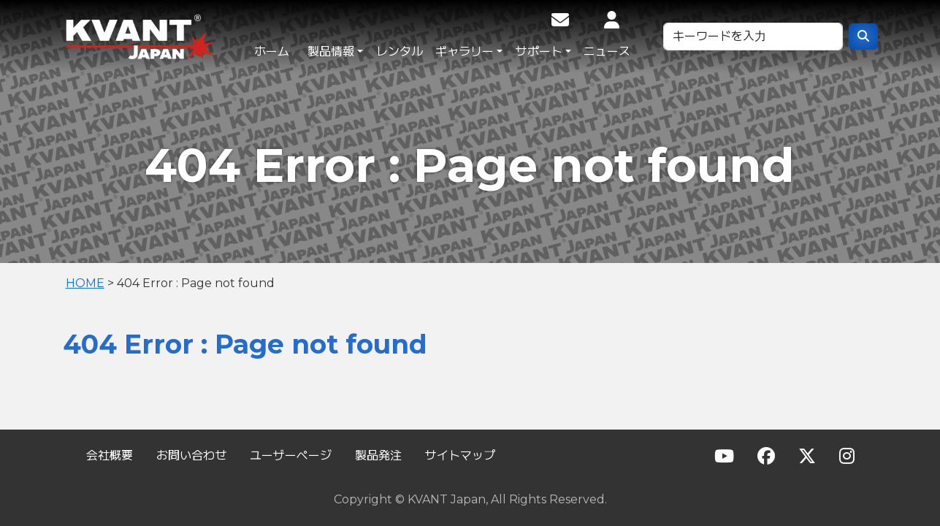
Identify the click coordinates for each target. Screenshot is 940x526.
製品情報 (330, 51)
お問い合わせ (191, 455)
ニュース (607, 51)
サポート (539, 51)
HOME (85, 283)
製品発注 (378, 455)
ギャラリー (464, 51)
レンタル (399, 51)
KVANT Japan (172, 36)
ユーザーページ (291, 455)
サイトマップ (460, 455)
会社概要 (109, 455)
